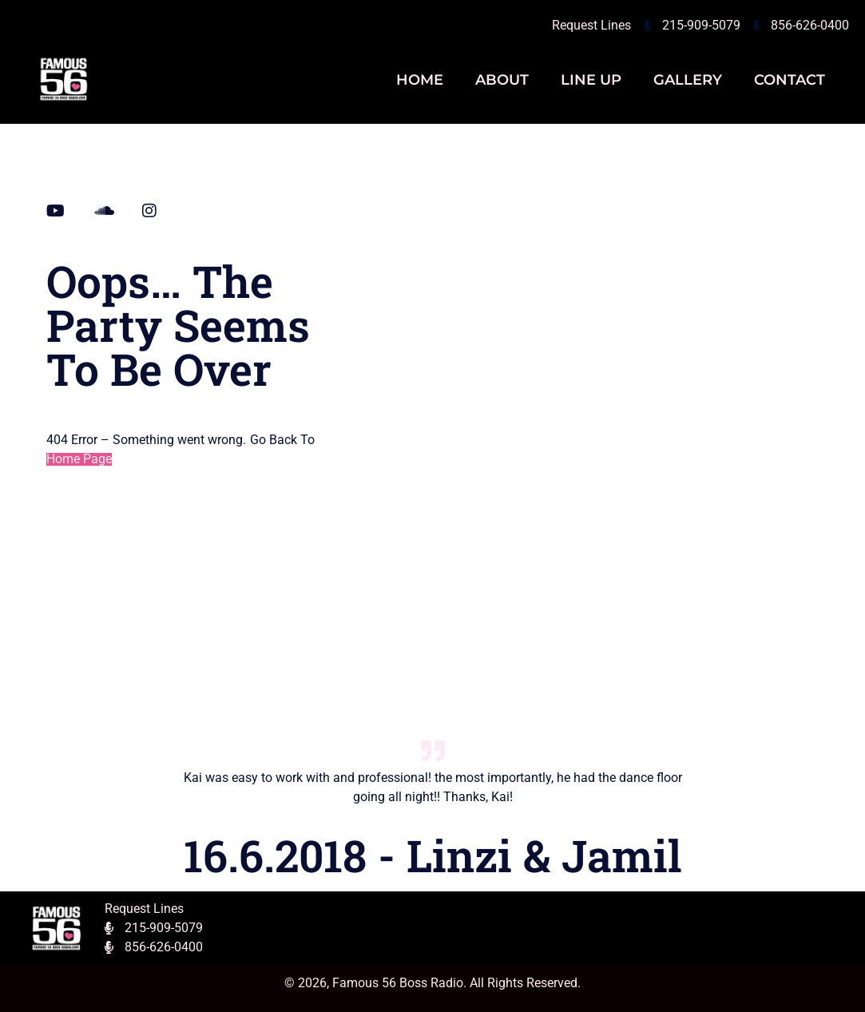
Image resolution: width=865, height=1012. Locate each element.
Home (419, 80)
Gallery (687, 80)
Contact (789, 80)
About (502, 80)
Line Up (591, 80)
